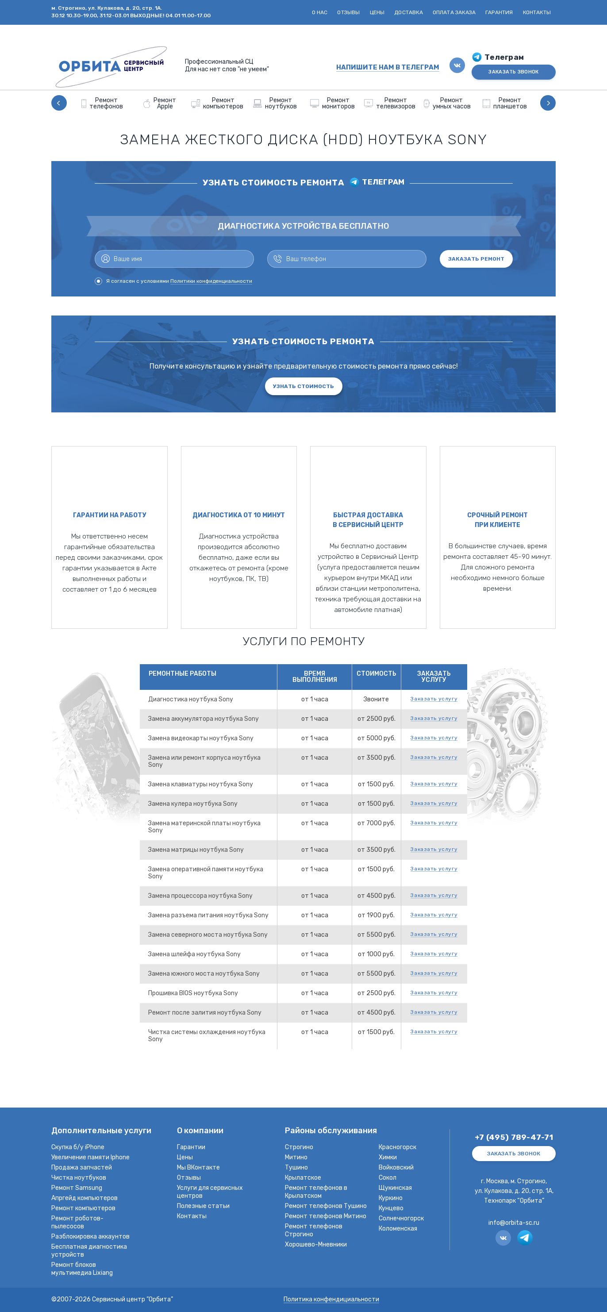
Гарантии (191, 1147)
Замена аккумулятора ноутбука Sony (203, 719)
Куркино (391, 1198)
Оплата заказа (454, 12)
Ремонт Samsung (76, 1188)
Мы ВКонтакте (198, 1167)
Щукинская (395, 1188)
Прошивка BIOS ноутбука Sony (193, 993)
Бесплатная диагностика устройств (89, 1250)
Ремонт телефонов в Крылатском (316, 1192)
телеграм (383, 182)
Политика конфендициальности (331, 1300)
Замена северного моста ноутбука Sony (208, 935)
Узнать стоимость (303, 386)
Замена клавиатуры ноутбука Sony (200, 784)
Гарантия (499, 12)
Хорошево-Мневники (316, 1244)
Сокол (387, 1177)
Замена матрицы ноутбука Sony (196, 850)
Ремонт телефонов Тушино (326, 1206)
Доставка (408, 12)
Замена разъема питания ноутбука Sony (208, 915)
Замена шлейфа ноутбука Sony (194, 954)
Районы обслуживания (331, 1131)
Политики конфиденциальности (211, 281)
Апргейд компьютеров (84, 1198)
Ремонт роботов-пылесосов (77, 1222)
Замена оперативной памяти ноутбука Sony (205, 873)
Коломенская (398, 1228)
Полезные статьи (203, 1206)
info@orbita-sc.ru (513, 1223)
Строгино (299, 1147)
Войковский (396, 1167)
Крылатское (303, 1177)
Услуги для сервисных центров (210, 1192)
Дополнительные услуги (101, 1131)
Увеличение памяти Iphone (90, 1157)
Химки (388, 1157)
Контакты (537, 12)
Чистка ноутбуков (78, 1177)
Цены (377, 12)
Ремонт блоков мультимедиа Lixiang (82, 1269)
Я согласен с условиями (173, 281)
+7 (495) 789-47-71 (514, 1137)
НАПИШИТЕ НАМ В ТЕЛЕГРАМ (387, 67)
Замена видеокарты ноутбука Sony (201, 738)
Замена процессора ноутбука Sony (200, 896)
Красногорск (397, 1147)
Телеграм (504, 57)
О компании (200, 1131)
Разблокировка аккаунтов (90, 1236)
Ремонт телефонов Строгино (313, 1230)
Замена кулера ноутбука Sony (193, 804)
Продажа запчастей (81, 1167)
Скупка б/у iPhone (77, 1147)
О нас (320, 12)
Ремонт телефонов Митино (325, 1216)
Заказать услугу (434, 699)
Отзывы (348, 12)
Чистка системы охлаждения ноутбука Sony (206, 1035)
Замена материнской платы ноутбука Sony (204, 827)
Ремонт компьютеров (83, 1208)
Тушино (296, 1167)
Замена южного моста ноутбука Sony (204, 973)
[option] (102, 102)
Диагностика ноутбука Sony (190, 699)
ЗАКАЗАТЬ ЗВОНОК (513, 72)
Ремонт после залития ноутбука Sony (204, 1012)
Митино (296, 1157)
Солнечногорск (401, 1218)
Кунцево (391, 1208)
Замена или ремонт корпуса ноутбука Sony (204, 761)
